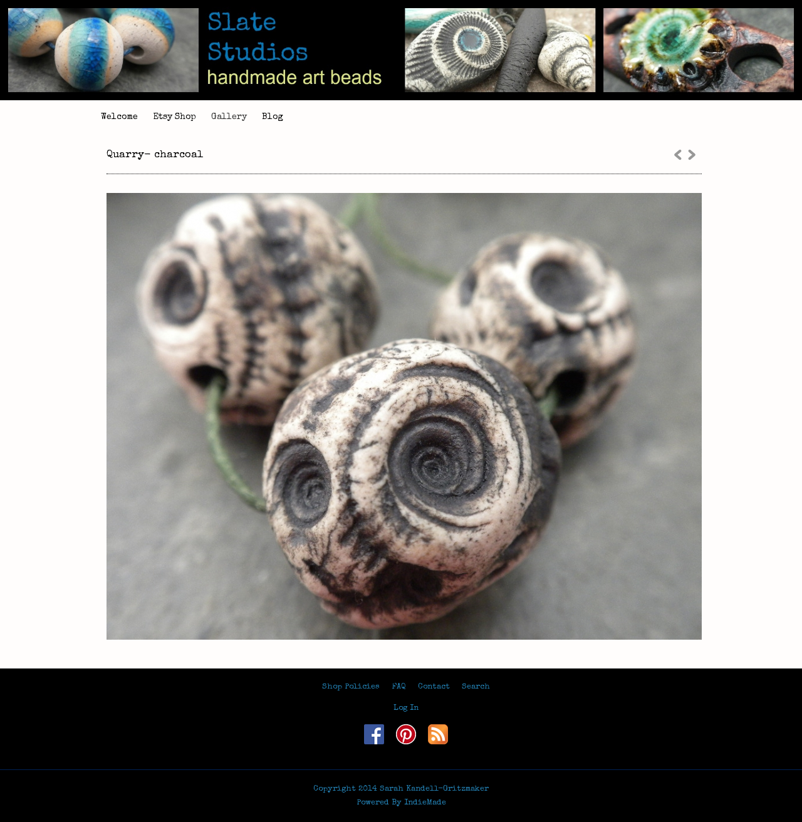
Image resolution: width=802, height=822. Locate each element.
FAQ (399, 687)
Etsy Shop (174, 117)
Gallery (229, 117)
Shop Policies (351, 687)
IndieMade (425, 803)
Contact (434, 687)
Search (476, 687)
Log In (406, 708)
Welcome (119, 117)
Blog (272, 117)
